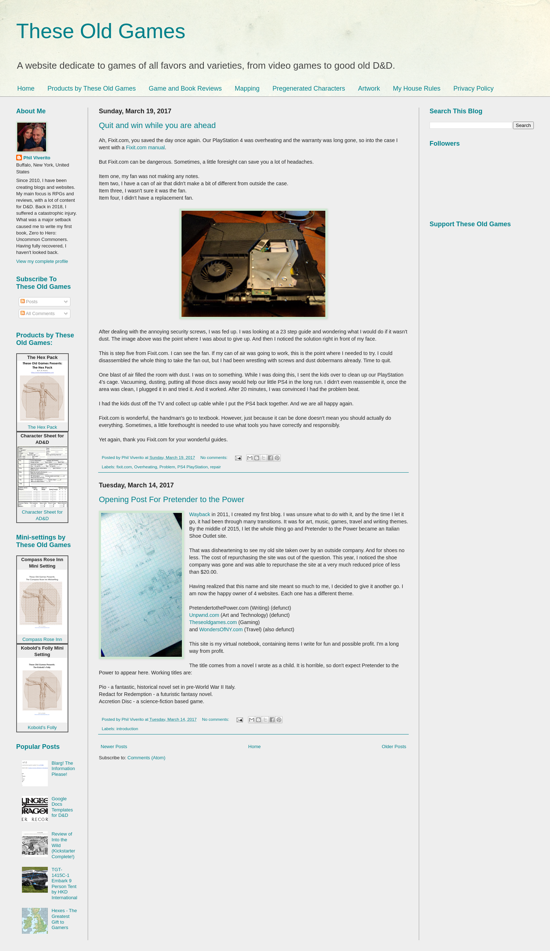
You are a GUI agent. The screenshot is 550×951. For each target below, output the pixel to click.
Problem (167, 466)
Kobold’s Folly (42, 727)
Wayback (199, 514)
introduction (127, 728)
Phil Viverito (36, 157)
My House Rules (416, 88)
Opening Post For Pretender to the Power (171, 499)
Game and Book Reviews (185, 88)
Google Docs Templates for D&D (62, 807)
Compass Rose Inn (42, 639)
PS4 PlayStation (193, 466)
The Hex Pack (42, 427)
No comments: (214, 457)
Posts (29, 301)
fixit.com (124, 466)
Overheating (145, 466)
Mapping (247, 88)
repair (215, 466)
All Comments (37, 313)
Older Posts (394, 746)
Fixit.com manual (145, 147)
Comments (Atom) (146, 757)
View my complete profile (42, 261)
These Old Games (100, 30)
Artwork (369, 88)
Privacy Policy (473, 88)
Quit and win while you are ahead (157, 125)
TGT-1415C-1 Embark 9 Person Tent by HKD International (64, 883)
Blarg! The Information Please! (63, 768)
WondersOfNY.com (221, 629)
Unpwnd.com (204, 615)
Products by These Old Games (91, 88)
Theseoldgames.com (213, 622)
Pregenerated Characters (308, 88)
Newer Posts (114, 746)
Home (26, 88)
